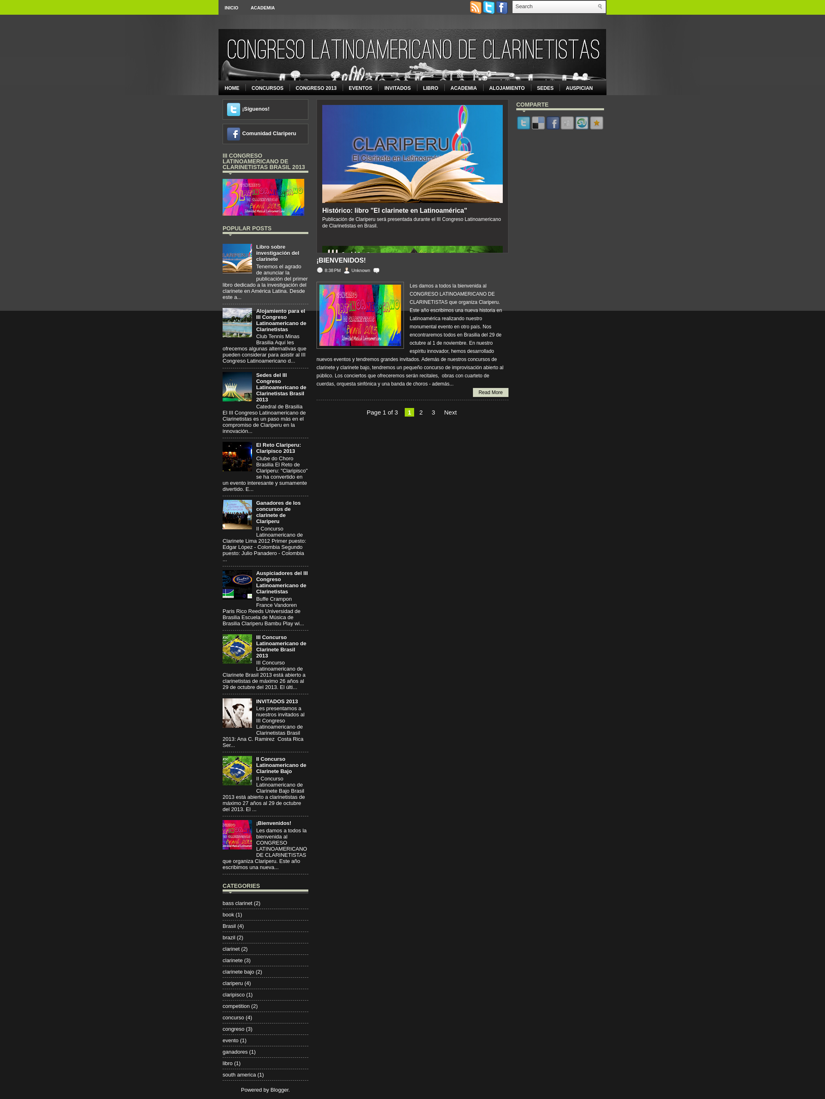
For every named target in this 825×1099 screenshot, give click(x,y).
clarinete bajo (238, 972)
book (228, 915)
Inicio (232, 7)
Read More (491, 392)
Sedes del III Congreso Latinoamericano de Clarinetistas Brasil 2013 (281, 387)
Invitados (397, 88)
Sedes (545, 88)
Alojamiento (507, 88)
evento (231, 1040)
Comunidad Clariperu (269, 133)
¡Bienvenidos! (273, 823)
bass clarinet (237, 903)
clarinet (231, 949)
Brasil (229, 926)
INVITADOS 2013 (277, 701)
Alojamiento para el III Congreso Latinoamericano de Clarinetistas (281, 320)
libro (228, 1063)
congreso (233, 1029)
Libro (430, 88)
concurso (233, 1017)
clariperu (233, 983)
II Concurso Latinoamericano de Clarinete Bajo (281, 765)
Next (450, 412)
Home (232, 88)
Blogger (279, 1090)
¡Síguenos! (256, 109)
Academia (263, 7)
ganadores (235, 1052)
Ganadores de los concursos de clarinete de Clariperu (278, 512)
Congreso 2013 (316, 88)
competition (236, 1006)
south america (239, 1075)
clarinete (233, 960)
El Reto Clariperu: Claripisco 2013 (278, 448)
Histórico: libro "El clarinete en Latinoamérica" (394, 210)
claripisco (234, 995)
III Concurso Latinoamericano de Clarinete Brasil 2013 (281, 646)
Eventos (360, 88)
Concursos (267, 88)
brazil (229, 937)
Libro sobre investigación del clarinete (277, 253)
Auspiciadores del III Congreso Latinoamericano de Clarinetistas (282, 582)
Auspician (579, 88)
